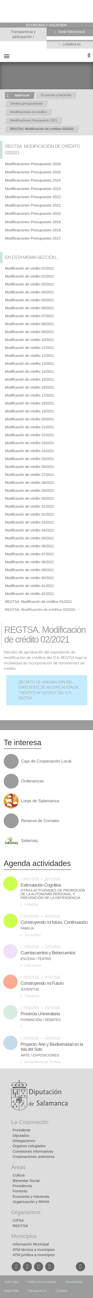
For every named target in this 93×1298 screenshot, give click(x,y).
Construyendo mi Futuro (42, 983)
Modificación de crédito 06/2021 (29, 308)
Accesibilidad (73, 1282)
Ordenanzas (32, 781)
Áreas (18, 1167)
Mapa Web (11, 1291)
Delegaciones (24, 1141)
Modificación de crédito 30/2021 (29, 498)
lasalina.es (22, 95)
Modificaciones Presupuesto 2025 (33, 172)
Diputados (21, 1135)
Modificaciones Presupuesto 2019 (33, 222)
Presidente (22, 1130)
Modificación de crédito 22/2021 (29, 435)
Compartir (6, 725)
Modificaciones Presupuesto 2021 (33, 120)
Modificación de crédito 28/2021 (29, 483)
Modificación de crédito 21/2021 (29, 427)
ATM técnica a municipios (34, 1249)
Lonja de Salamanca (40, 801)
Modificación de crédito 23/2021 (29, 443)
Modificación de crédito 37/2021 (29, 554)
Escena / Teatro (36, 959)
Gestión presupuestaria (26, 103)
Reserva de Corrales (40, 821)
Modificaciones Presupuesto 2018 (33, 230)
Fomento (20, 1191)
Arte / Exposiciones (40, 1055)
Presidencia (22, 1186)
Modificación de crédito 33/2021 (29, 522)
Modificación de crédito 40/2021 (29, 578)
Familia (27, 928)
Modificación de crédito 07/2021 (29, 316)
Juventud (30, 989)
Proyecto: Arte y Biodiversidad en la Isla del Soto (52, 1047)
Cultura (19, 1175)
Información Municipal (31, 1244)
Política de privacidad (42, 1282)
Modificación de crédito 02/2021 (29, 276)
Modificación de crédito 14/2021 (29, 371)
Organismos (26, 1212)
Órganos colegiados (29, 1146)
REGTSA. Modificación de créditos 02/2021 (42, 129)
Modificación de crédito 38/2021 (29, 562)
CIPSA (18, 1220)
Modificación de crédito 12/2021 (29, 356)
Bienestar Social (26, 1180)
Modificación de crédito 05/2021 (29, 300)
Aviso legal (11, 1282)
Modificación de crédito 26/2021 (29, 467)
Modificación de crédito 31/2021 (29, 506)
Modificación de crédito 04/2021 (29, 292)
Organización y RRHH (31, 1202)
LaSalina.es (71, 44)
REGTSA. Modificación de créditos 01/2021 (38, 602)
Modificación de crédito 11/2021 (29, 348)
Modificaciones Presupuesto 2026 (33, 164)
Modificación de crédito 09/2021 (29, 332)
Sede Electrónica (71, 32)
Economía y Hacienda (31, 1196)
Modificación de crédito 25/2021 (29, 459)
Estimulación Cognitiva (41, 885)
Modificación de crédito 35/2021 (29, 538)
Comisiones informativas (33, 1151)
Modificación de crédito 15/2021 (29, 379)
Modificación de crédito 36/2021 (29, 546)
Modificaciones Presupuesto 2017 (33, 238)
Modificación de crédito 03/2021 (29, 284)
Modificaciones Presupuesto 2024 (33, 180)
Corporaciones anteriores (33, 1156)
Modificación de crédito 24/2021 (29, 451)
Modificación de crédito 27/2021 (29, 475)
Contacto (61, 1291)
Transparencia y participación (23, 34)
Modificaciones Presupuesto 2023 (33, 188)
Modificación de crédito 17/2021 (29, 395)
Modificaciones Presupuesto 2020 (33, 213)
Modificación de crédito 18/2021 (29, 403)
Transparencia (37, 1291)
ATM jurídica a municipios (34, 1255)
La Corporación (29, 1122)
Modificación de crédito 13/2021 (29, 364)
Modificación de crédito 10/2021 (29, 340)
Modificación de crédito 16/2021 (29, 387)
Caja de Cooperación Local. (46, 761)
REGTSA (20, 1226)
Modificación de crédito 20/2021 (29, 419)
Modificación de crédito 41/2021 (29, 586)
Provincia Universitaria (40, 1013)
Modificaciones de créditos (28, 112)
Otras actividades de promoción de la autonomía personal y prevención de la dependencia (53, 894)
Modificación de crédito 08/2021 (29, 324)
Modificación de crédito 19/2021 (29, 411)
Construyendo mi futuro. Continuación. (54, 922)
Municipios (24, 1236)
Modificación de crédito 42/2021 (29, 594)
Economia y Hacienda (56, 95)
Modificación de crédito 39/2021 (29, 570)
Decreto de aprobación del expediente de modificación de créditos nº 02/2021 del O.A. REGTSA (49, 690)
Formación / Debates (41, 1020)
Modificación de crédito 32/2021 (29, 514)
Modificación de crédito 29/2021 (29, 491)
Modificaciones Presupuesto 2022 (33, 197)
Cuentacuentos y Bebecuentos (48, 952)
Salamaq (29, 840)
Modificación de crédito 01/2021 (29, 268)
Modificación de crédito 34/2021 (29, 530)
